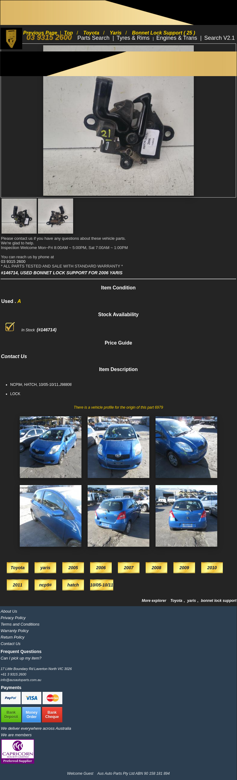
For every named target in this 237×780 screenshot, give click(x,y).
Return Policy (12, 637)
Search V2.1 (219, 38)
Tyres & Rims (134, 38)
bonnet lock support (218, 600)
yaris (192, 600)
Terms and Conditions (20, 624)
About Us (9, 611)
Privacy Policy (13, 617)
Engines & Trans (177, 38)
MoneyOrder (31, 714)
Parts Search (94, 38)
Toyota (176, 600)
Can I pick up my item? (21, 658)
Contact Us (10, 643)
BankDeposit (11, 714)
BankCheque (52, 714)
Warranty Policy (15, 630)
